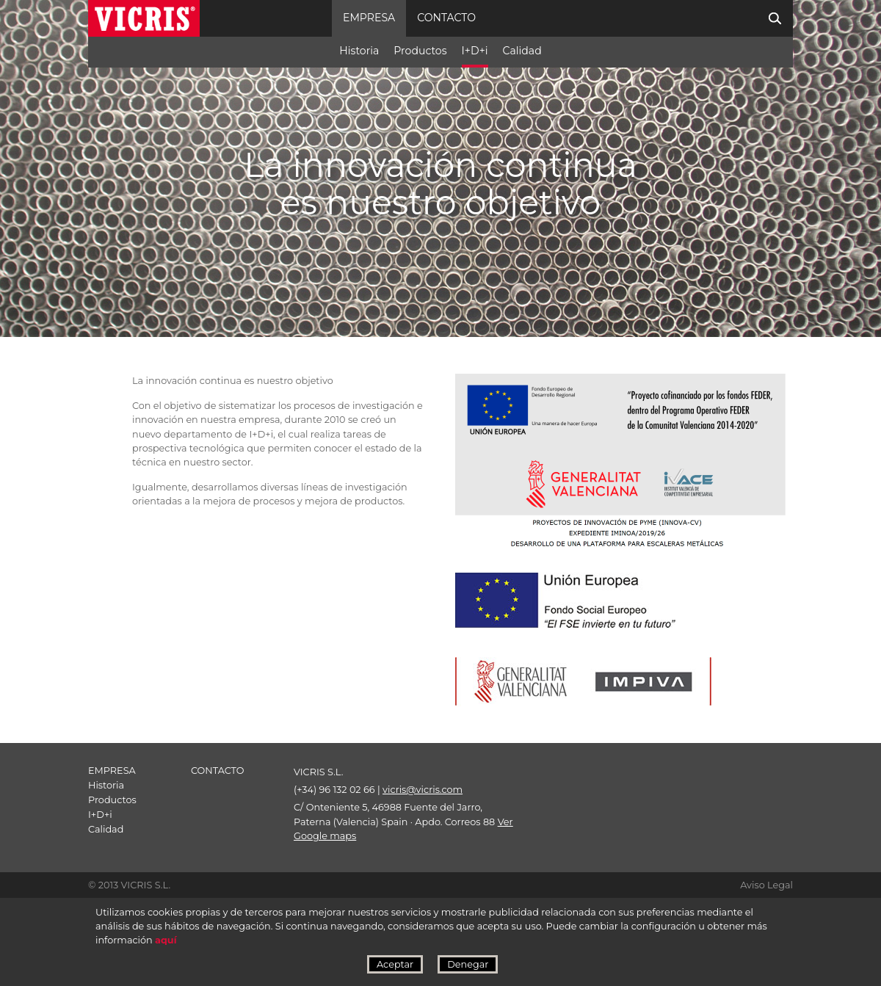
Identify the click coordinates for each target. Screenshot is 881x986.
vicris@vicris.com (423, 789)
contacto (446, 17)
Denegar (467, 964)
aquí (165, 940)
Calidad (522, 50)
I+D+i (475, 50)
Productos (420, 50)
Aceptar (395, 964)
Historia (359, 50)
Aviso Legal (766, 885)
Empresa (369, 17)
